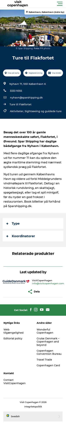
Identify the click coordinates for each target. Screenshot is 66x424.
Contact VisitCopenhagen (15, 381)
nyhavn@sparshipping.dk (26, 97)
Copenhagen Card (48, 365)
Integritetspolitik (33, 406)
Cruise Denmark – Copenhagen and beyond (48, 341)
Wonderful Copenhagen (45, 331)
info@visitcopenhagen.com (48, 283)
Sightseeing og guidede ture (43, 111)
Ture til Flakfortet (21, 104)
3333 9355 (16, 90)
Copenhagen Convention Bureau (49, 352)
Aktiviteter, (17, 111)
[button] (48, 4)
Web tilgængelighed (14, 331)
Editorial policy (13, 338)
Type (13, 223)
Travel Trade (44, 359)
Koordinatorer (20, 236)
